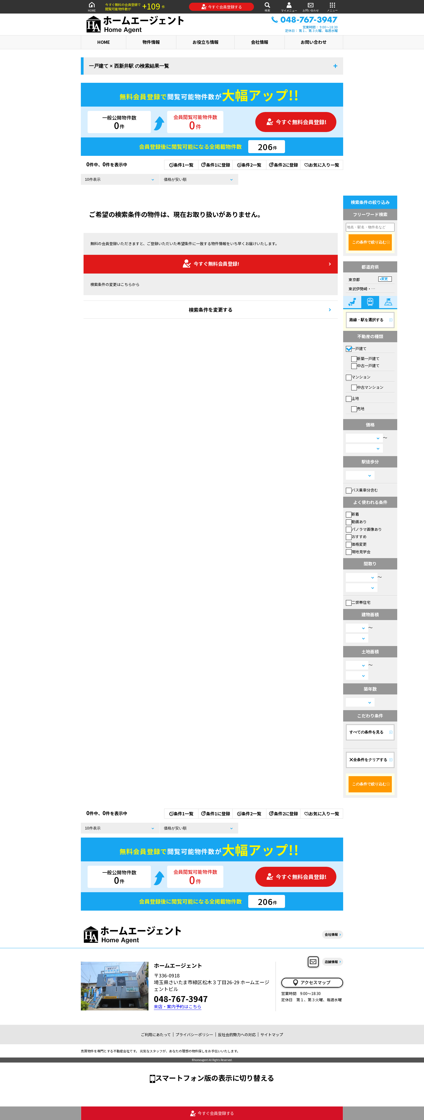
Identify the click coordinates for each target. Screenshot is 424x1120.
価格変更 (356, 544)
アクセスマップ (311, 982)
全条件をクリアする (368, 759)
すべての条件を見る (366, 732)
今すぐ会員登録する (221, 6)
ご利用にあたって (156, 1034)
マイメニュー (289, 6)
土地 (352, 398)
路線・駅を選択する (366, 320)
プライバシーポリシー (194, 1034)
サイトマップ (271, 1034)
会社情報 (259, 42)
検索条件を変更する (211, 309)
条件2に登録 (283, 165)
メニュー (332, 6)
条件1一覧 (181, 165)
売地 (358, 408)
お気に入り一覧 (321, 165)
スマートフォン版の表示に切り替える (214, 1078)
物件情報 (151, 42)
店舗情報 (331, 961)
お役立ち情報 (205, 42)
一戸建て (356, 348)
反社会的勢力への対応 (237, 1034)
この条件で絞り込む (369, 242)
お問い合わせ (311, 6)
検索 (267, 6)
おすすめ (356, 536)
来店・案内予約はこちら (177, 1006)
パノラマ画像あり (364, 529)
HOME (91, 6)
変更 (384, 279)
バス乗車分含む (362, 490)
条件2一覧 (249, 165)
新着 (352, 514)
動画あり (356, 521)
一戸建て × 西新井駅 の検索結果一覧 (129, 66)
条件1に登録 (215, 165)
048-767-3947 (181, 998)
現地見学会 (358, 551)
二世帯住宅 (358, 602)
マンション (358, 377)
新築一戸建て (365, 358)
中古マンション (367, 387)
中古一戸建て (365, 365)
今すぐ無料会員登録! (296, 122)
